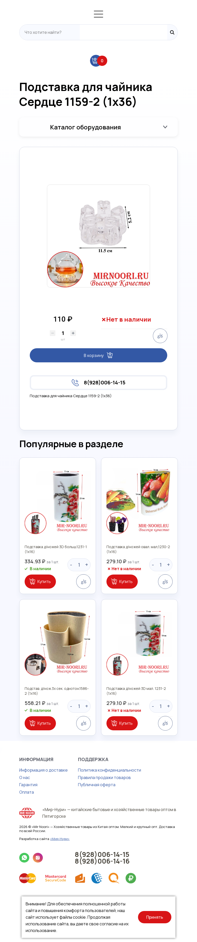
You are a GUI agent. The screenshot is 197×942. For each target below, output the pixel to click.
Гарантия (14, 833)
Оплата (12, 840)
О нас (10, 825)
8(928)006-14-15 (104, 414)
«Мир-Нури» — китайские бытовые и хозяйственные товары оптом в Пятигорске (107, 860)
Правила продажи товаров (90, 825)
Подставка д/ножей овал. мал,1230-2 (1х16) (141, 591)
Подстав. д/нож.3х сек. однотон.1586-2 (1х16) (49, 741)
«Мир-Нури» (45, 881)
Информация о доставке (29, 818)
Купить (30, 621)
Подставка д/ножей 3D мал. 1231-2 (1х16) (139, 741)
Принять (154, 917)
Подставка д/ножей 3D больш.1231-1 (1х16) (47, 591)
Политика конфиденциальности (95, 818)
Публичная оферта (82, 833)
